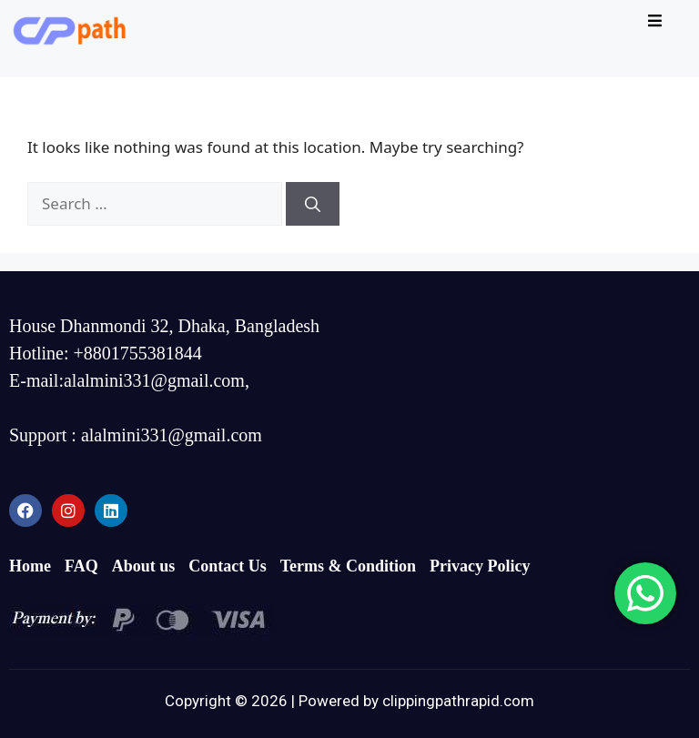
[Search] (312, 204)
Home (30, 566)
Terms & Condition (348, 566)
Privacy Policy (480, 566)
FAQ (81, 566)
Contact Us (227, 566)
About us (144, 566)
